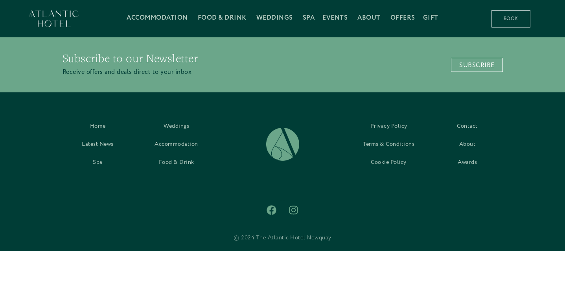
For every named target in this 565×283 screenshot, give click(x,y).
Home (98, 126)
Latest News (98, 144)
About (467, 144)
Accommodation (176, 144)
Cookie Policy (389, 162)
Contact (467, 126)
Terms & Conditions (388, 144)
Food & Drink (176, 162)
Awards (467, 162)
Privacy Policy (388, 126)
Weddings (176, 126)
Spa (98, 162)
